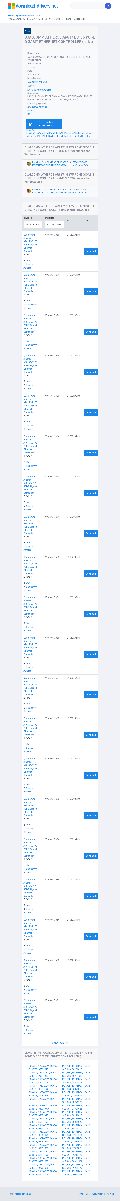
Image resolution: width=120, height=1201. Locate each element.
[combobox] (88, 6)
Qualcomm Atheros (26, 15)
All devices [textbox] (32, 224)
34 (29, 114)
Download (91, 251)
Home (11, 15)
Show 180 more (60, 1043)
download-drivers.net (37, 6)
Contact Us (109, 1194)
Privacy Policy (97, 1194)
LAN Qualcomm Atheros (39, 89)
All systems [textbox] (54, 224)
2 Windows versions (37, 107)
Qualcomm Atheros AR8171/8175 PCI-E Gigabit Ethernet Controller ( (30, 242)
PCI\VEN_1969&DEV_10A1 (42, 1099)
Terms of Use (84, 1194)
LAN (40, 15)
